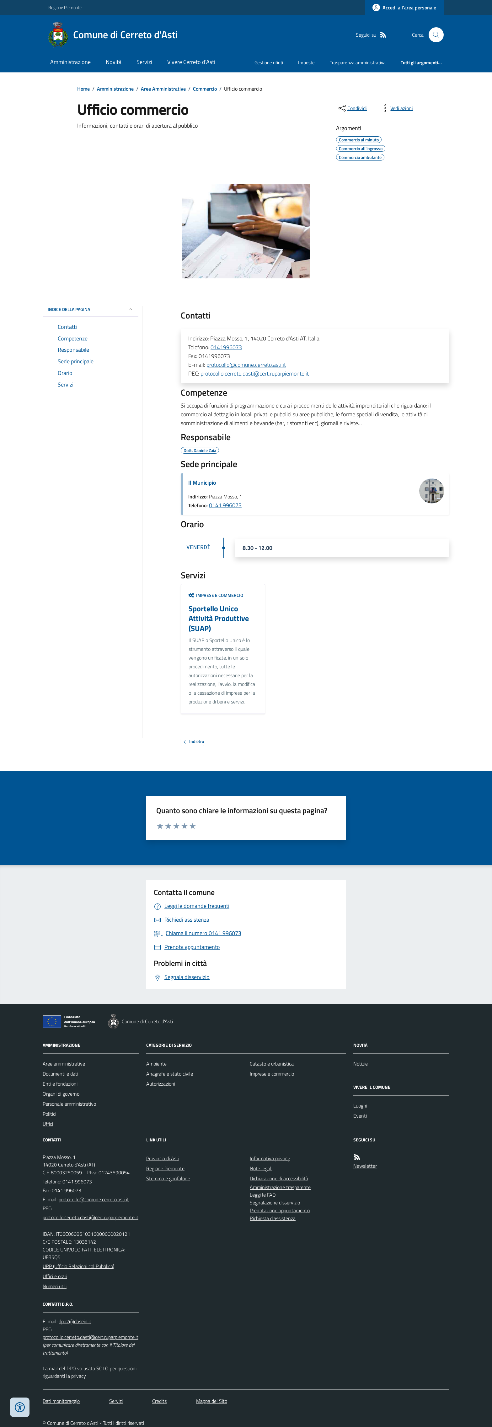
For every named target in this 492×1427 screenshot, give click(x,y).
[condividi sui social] (352, 108)
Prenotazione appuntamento (280, 1210)
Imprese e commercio (216, 595)
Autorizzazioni (160, 1083)
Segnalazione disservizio (275, 1202)
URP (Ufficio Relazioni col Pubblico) (78, 1266)
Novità (113, 62)
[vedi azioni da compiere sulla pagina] (396, 108)
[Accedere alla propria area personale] (404, 7)
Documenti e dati (60, 1073)
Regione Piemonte (65, 7)
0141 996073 (225, 505)
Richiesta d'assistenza (273, 1218)
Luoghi (360, 1105)
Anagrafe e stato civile (169, 1073)
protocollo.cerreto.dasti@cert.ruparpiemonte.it (255, 373)
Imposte (306, 62)
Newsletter (365, 1166)
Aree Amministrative (163, 88)
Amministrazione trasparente (280, 1187)
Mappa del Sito (211, 1401)
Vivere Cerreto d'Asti (191, 62)
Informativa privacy (270, 1158)
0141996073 (226, 347)
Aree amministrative (64, 1063)
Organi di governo (61, 1094)
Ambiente (156, 1063)
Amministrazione (70, 62)
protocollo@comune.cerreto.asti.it (246, 365)
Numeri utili (55, 1286)
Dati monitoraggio (61, 1401)
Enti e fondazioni (60, 1083)
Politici (49, 1114)
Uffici (48, 1124)
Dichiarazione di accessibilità (279, 1178)
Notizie (360, 1063)
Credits (159, 1401)
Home (83, 88)
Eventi (360, 1115)
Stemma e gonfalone (168, 1178)
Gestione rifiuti (268, 62)
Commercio (205, 88)
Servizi (144, 62)
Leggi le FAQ (263, 1194)
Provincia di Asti (162, 1158)
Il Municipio (202, 482)
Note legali (261, 1168)
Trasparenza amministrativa (358, 62)
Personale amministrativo (69, 1104)
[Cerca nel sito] (434, 34)
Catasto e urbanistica (272, 1063)
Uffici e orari (55, 1276)
